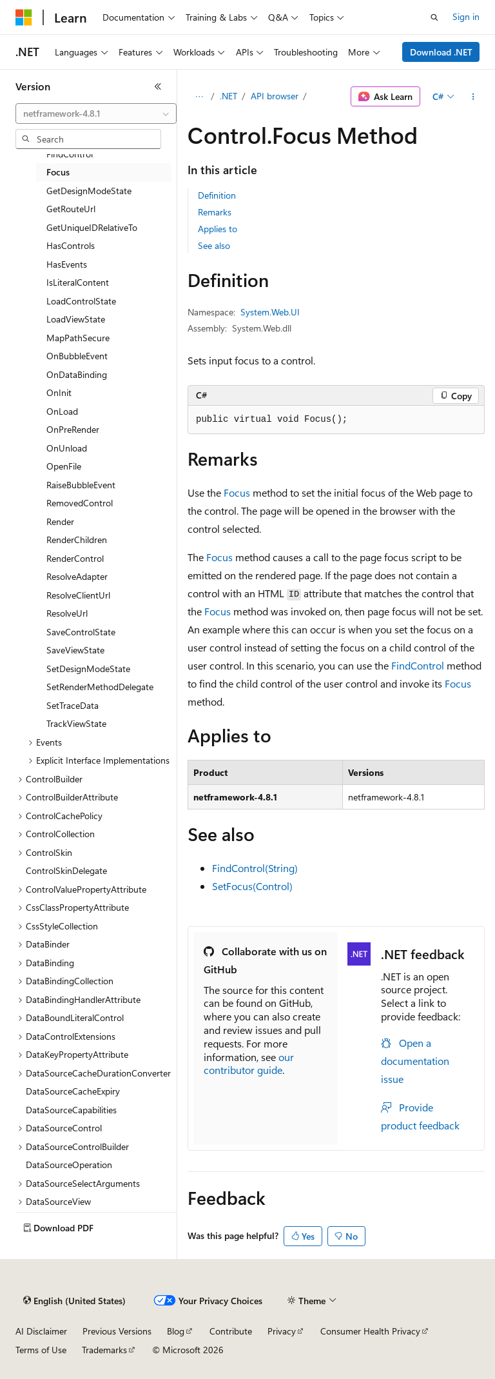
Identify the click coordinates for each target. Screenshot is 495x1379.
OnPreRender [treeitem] (72, 429)
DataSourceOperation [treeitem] (69, 1164)
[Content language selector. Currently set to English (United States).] (74, 1301)
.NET (228, 96)
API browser (274, 96)
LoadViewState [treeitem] (75, 319)
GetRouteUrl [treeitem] (70, 209)
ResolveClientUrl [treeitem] (78, 595)
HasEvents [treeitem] (66, 264)
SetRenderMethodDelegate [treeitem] (99, 686)
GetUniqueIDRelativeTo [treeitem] (91, 227)
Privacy (281, 1331)
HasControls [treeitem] (70, 245)
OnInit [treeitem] (59, 392)
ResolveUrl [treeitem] (67, 613)
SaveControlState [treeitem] (80, 632)
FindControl (417, 665)
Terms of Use (40, 1350)
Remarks (214, 212)
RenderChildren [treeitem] (76, 539)
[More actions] (473, 96)
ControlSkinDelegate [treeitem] (66, 870)
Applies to (217, 229)
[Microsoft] (23, 17)
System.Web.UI (270, 312)
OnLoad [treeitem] (62, 411)
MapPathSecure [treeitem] (78, 338)
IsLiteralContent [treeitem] (77, 282)
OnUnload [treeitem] (66, 448)
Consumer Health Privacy (370, 1331)
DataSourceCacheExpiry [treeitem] (73, 1091)
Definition (217, 195)
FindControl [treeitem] (69, 154)
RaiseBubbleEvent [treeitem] (80, 485)
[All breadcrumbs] (199, 96)
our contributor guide (249, 1063)
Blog (175, 1331)
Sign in (466, 16)
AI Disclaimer (41, 1331)
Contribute (230, 1331)
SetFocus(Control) (252, 886)
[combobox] (96, 113)
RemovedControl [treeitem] (79, 503)
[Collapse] (157, 86)
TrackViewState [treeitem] (76, 723)
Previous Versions (116, 1331)
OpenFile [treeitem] (63, 466)
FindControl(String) (255, 868)
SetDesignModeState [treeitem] (88, 668)
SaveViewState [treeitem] (75, 650)
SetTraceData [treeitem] (72, 705)
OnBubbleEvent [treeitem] (77, 356)
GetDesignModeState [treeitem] (88, 190)
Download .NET (441, 52)
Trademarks (104, 1350)
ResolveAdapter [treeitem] (77, 576)
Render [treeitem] (60, 521)
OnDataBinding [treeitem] (76, 374)
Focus (237, 492)
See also (214, 245)
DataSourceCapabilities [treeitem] (71, 1110)
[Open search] (434, 17)
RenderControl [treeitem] (75, 558)
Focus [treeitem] (58, 172)
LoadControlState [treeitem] (81, 301)
